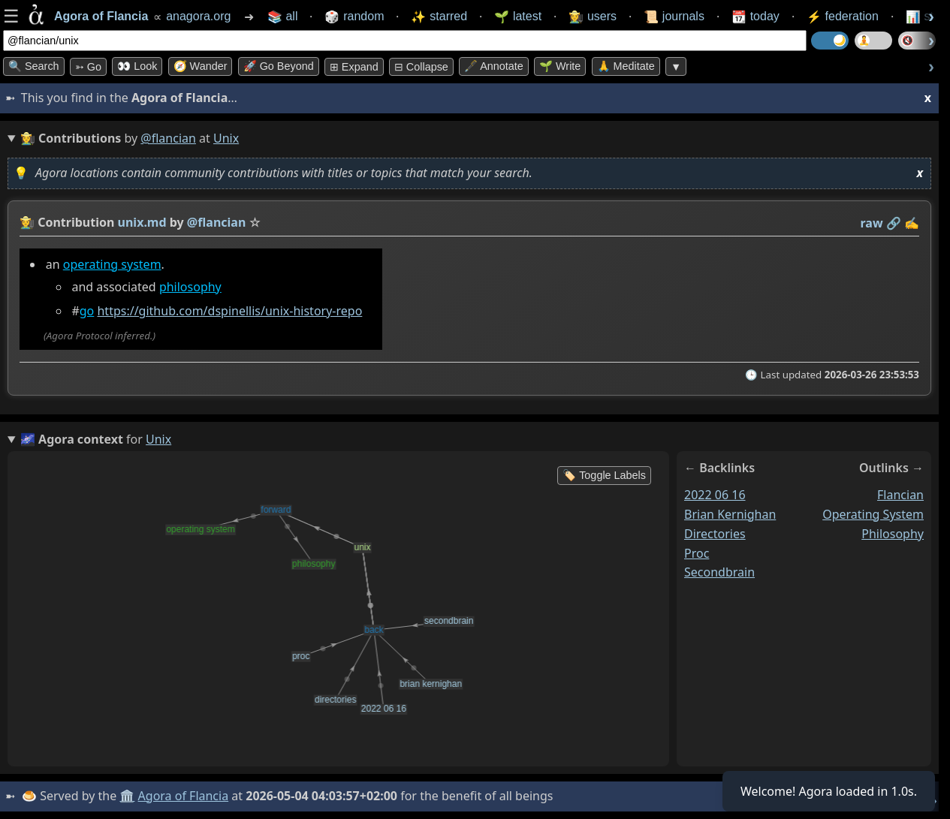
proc (696, 552)
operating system (112, 264)
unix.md (142, 222)
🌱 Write (560, 66)
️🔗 (893, 223)
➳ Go (88, 67)
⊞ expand (354, 67)
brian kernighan (730, 514)
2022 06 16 (715, 494)
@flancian (168, 138)
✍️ (911, 223)
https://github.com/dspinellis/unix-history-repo (229, 311)
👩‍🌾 (27, 222)
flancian (900, 494)
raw (872, 223)
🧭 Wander (200, 66)
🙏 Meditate (626, 66)
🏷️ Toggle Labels (604, 475)
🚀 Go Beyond (278, 66)
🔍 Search (33, 66)
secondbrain (719, 572)
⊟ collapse (421, 67)
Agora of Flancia (183, 795)
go (87, 311)
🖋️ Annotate (493, 66)
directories (715, 533)
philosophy (190, 287)
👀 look (137, 66)
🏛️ (126, 795)
